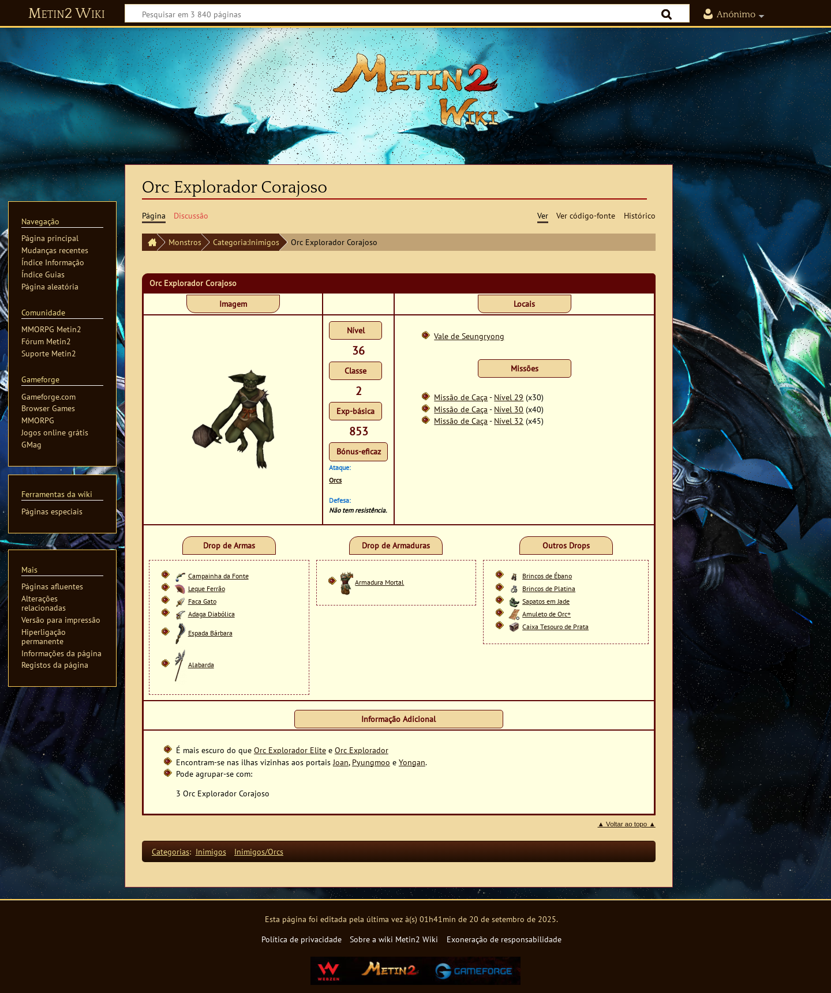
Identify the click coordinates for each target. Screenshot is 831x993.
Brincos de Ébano (547, 575)
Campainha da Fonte (218, 575)
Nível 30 (508, 409)
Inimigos (211, 851)
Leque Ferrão (206, 588)
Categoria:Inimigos (246, 241)
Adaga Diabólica (211, 614)
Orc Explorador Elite (290, 749)
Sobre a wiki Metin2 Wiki (394, 939)
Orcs (335, 480)
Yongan (412, 762)
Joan (341, 762)
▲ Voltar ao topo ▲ (627, 824)
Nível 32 (508, 420)
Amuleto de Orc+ (546, 614)
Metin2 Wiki (66, 14)
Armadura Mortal (379, 582)
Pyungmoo (371, 762)
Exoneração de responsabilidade (504, 939)
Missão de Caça (461, 397)
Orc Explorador (361, 749)
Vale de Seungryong (469, 335)
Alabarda (201, 664)
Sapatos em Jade (546, 601)
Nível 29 (508, 397)
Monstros (185, 241)
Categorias (170, 851)
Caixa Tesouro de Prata (555, 626)
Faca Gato (202, 601)
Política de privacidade (301, 939)
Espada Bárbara (210, 633)
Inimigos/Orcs (258, 851)
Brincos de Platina (548, 588)
